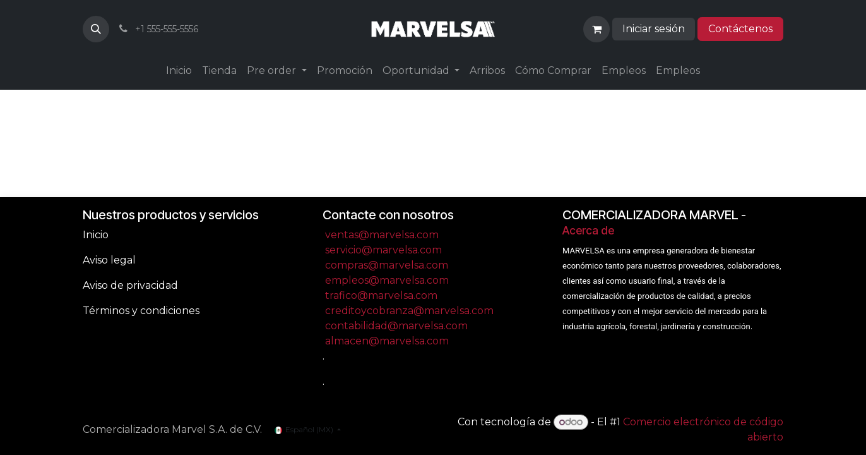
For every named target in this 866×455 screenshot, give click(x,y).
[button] (96, 29)
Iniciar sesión (653, 29)
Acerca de (588, 230)
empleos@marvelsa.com (387, 280)
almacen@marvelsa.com (387, 341)
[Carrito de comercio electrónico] (596, 29)
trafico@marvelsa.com (381, 295)
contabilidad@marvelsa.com (396, 326)
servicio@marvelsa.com (383, 250)
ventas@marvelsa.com (382, 235)
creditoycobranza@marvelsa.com (409, 311)
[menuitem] (179, 70)
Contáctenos (740, 29)
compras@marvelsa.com (386, 265)
